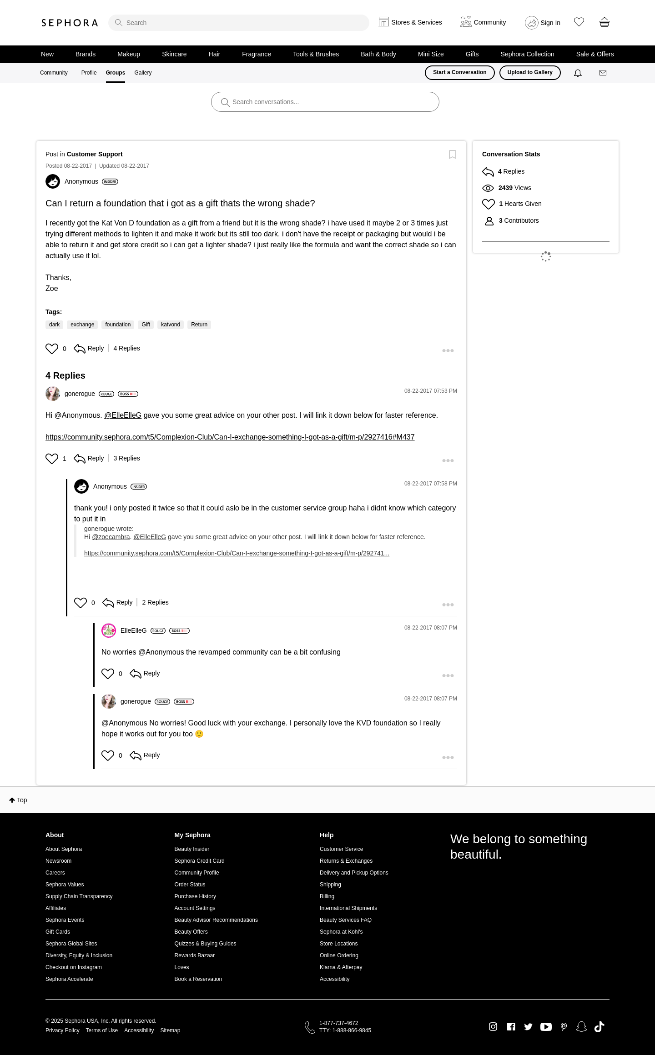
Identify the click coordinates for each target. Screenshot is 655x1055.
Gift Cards (57, 932)
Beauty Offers (191, 932)
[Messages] (604, 73)
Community (54, 73)
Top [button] (22, 800)
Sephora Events (64, 920)
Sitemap (170, 1030)
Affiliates (55, 908)
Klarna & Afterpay (341, 967)
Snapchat (581, 1027)
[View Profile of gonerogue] (89, 394)
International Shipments (348, 908)
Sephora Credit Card (200, 861)
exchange (82, 324)
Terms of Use (102, 1030)
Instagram (493, 1027)
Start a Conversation (459, 72)
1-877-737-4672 (338, 1023)
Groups (116, 73)
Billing (327, 896)
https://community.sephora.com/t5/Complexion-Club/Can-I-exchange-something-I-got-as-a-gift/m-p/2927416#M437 (230, 437)
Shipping (330, 884)
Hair (215, 54)
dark (54, 324)
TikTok (599, 1027)
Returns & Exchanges (346, 861)
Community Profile (197, 873)
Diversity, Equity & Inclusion (78, 955)
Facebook (511, 1027)
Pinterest (563, 1027)
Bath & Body (378, 54)
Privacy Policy (62, 1030)
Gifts (472, 54)
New (47, 54)
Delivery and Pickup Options (354, 873)
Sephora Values (64, 884)
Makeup (128, 54)
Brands (86, 54)
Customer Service (341, 849)
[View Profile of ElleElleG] (143, 630)
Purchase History (195, 896)
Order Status (190, 884)
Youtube (546, 1027)
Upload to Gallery (530, 72)
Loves (182, 967)
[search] (238, 23)
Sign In (551, 22)
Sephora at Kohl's (341, 932)
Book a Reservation (198, 979)
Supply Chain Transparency (78, 896)
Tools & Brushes (316, 54)
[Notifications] (579, 73)
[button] (52, 348)
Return (199, 324)
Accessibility (334, 979)
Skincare (174, 54)
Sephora (70, 22)
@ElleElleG (122, 415)
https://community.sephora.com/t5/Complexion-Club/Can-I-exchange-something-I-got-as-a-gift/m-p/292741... (236, 553)
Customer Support (95, 154)
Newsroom (58, 861)
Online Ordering (339, 955)
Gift (145, 324)
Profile (89, 73)
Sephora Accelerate (69, 979)
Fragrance (256, 54)
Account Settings (195, 908)
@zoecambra (111, 536)
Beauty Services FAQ (346, 920)
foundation (118, 324)
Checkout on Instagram (73, 967)
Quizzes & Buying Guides (206, 943)
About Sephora (63, 849)
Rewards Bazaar (195, 955)
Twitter (528, 1027)
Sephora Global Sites (71, 943)
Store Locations (339, 943)
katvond (170, 324)
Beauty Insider (192, 849)
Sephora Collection (527, 54)
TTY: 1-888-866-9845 (345, 1030)
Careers (55, 873)
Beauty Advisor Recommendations (216, 920)
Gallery (142, 73)
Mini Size (431, 54)
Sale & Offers (595, 54)
